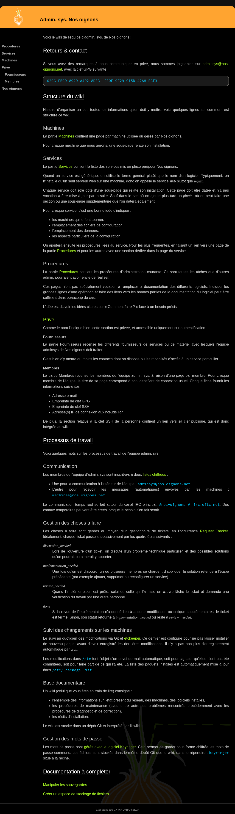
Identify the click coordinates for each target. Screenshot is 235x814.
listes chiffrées (154, 474)
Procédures (11, 46)
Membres (12, 81)
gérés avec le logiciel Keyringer (110, 746)
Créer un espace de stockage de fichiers (76, 793)
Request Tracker (214, 531)
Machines (9, 60)
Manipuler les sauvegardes (65, 784)
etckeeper (132, 638)
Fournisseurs (15, 74)
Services (8, 53)
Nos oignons (12, 88)
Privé (6, 67)
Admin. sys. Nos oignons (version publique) (18, 17)
